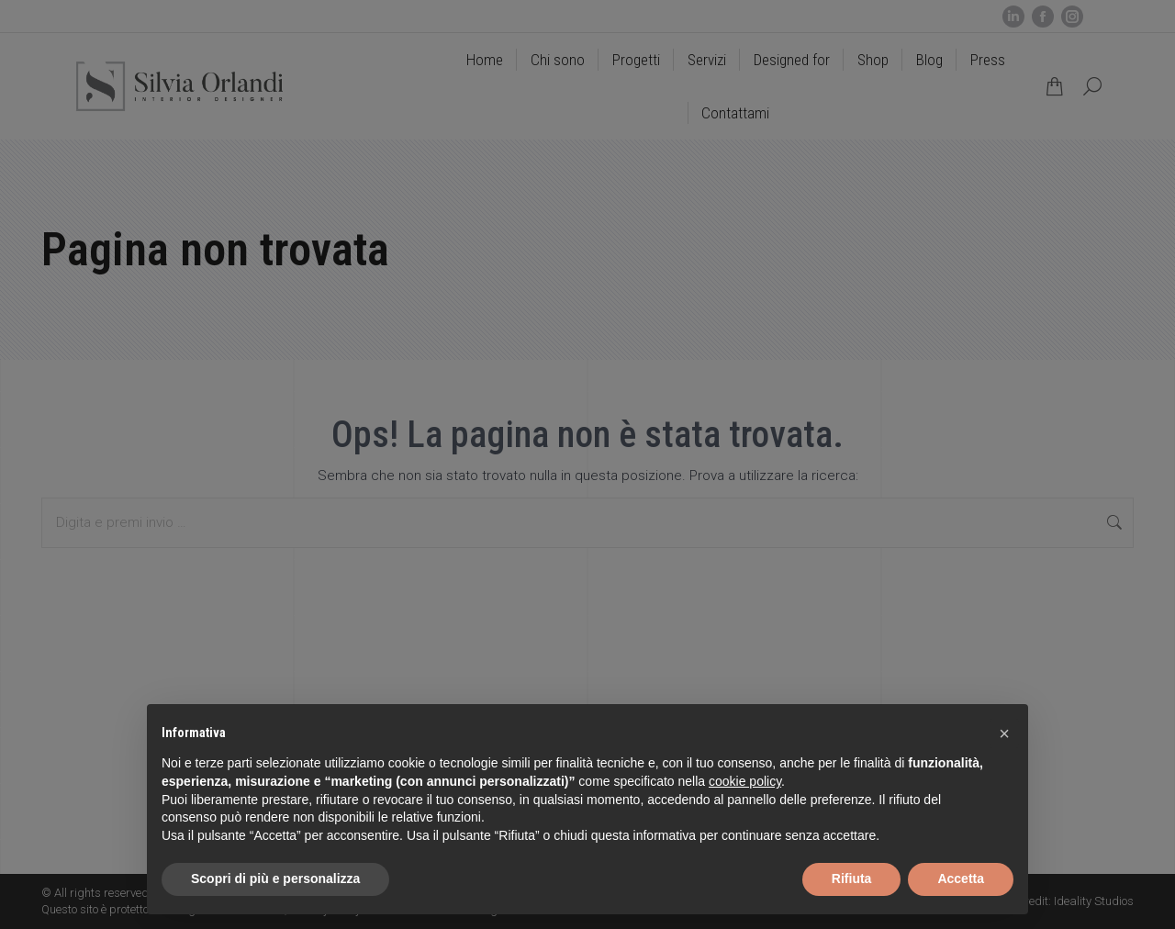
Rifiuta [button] (852, 878)
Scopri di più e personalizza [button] (275, 878)
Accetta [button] (960, 878)
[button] (1004, 733)
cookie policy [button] (745, 781)
